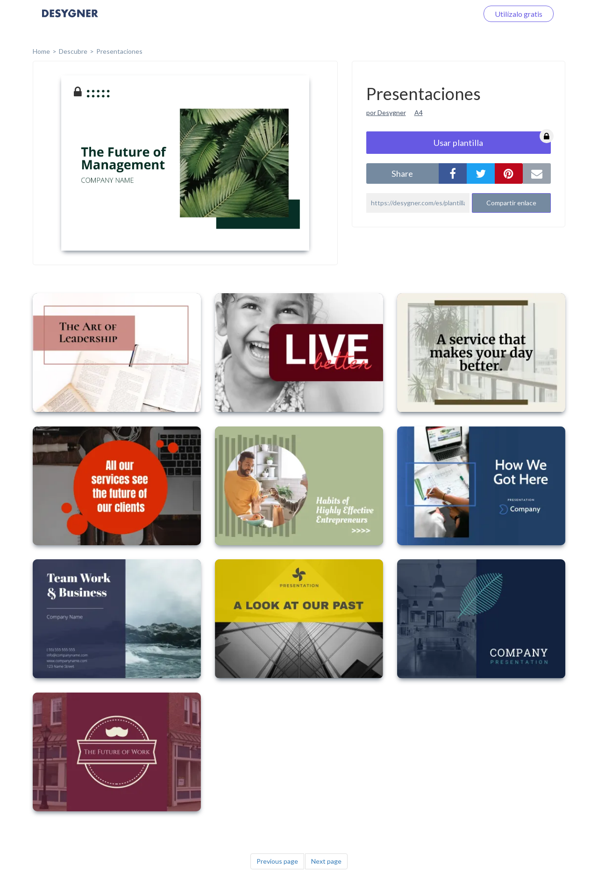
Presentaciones (119, 51)
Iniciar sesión (446, 14)
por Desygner (386, 112)
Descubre (73, 51)
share (402, 173)
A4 (418, 112)
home (41, 51)
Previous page (277, 861)
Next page (326, 861)
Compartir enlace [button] (511, 203)
